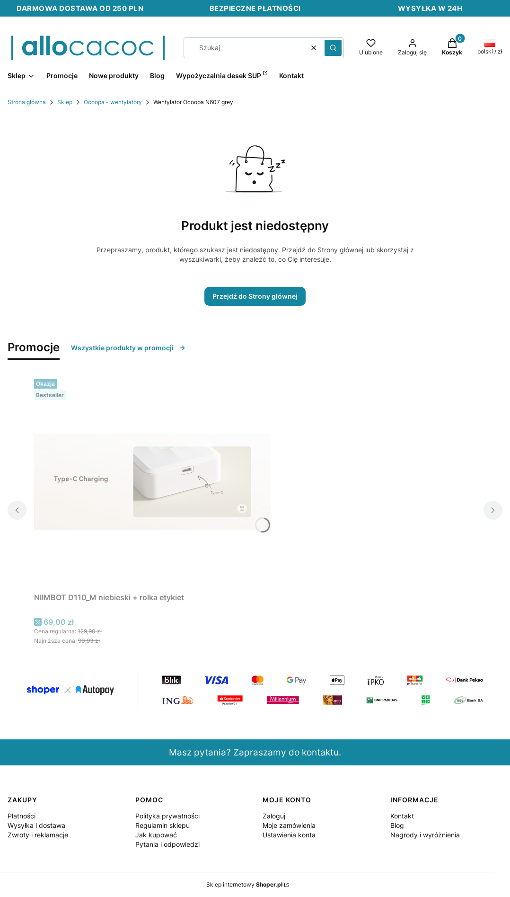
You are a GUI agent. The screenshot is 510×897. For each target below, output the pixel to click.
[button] (333, 48)
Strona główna (27, 102)
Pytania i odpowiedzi (167, 844)
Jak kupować (156, 835)
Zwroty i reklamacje (38, 835)
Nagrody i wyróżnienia (425, 835)
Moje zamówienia (289, 825)
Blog (397, 825)
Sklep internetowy (244, 884)
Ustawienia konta (289, 835)
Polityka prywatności (167, 816)
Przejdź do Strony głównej (255, 296)
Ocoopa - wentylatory (113, 102)
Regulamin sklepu (162, 825)
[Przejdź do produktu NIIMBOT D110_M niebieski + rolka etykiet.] (152, 481)
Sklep (64, 102)
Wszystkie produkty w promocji (128, 348)
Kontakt (402, 816)
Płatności (21, 816)
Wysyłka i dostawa (36, 825)
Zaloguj (274, 816)
